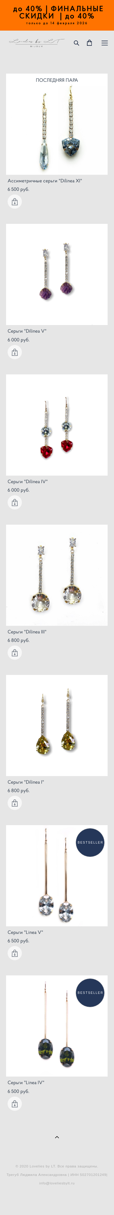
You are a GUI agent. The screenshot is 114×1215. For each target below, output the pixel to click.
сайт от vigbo (57, 1200)
